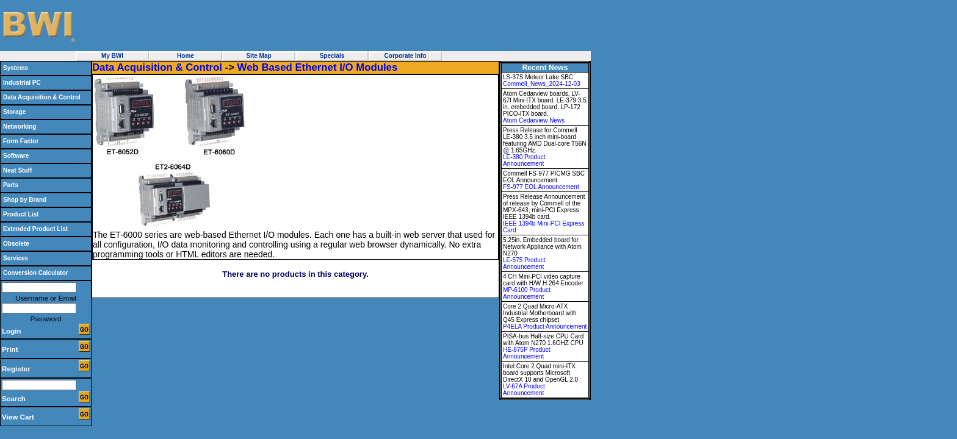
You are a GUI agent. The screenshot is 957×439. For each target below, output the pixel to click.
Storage (14, 112)
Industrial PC (22, 82)
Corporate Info (406, 55)
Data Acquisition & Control (42, 97)
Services (15, 258)
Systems (15, 68)
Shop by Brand (24, 199)
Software (16, 155)
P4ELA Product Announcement (545, 326)
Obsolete (16, 243)
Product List (20, 214)
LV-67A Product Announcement (524, 389)
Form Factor (20, 141)
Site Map (258, 55)
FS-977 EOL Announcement (541, 187)
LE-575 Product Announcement (524, 263)
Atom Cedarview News (534, 120)
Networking (19, 126)
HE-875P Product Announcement (527, 353)
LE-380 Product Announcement (524, 160)
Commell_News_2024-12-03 (541, 83)
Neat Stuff (17, 170)
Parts (10, 185)
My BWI (112, 55)
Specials (332, 55)
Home (185, 55)
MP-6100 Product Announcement (527, 293)
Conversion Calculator (35, 272)
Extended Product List (35, 229)
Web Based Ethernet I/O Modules (317, 67)
